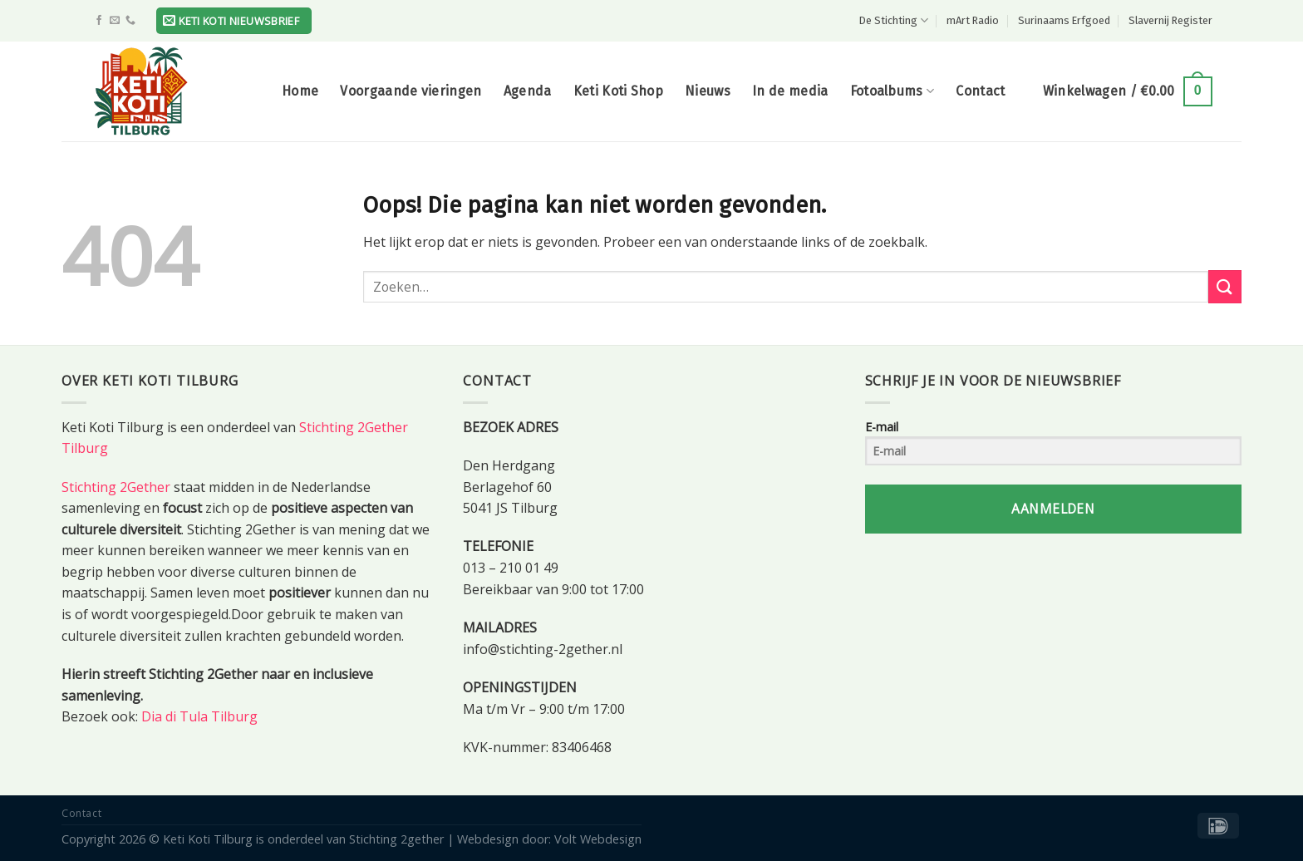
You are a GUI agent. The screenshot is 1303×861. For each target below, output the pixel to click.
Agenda (528, 91)
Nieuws (707, 91)
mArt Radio (973, 20)
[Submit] (1225, 286)
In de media (790, 91)
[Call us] (130, 21)
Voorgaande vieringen (410, 91)
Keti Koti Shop (618, 91)
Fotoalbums (892, 91)
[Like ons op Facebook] (99, 21)
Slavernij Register (1170, 20)
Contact (980, 91)
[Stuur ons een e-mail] (115, 21)
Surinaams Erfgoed (1064, 20)
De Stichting (893, 20)
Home (300, 91)
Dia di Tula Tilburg (199, 716)
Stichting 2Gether (115, 487)
